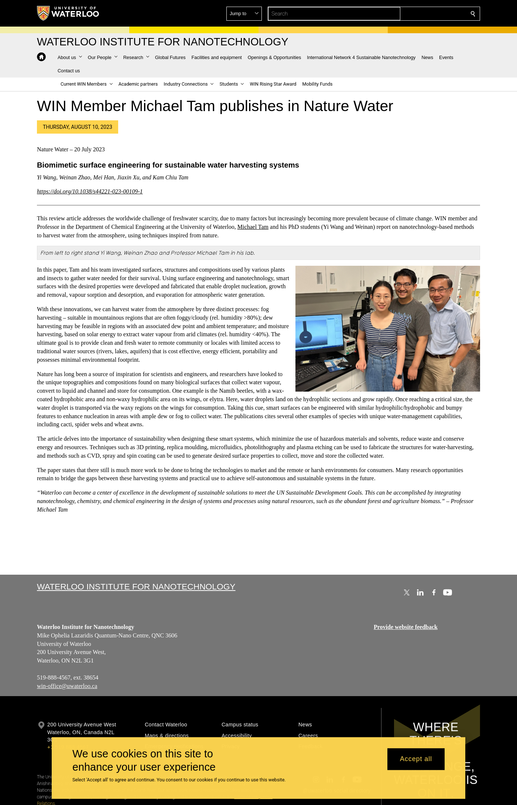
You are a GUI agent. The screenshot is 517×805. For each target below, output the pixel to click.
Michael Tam (252, 227)
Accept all (416, 759)
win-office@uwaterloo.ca (67, 686)
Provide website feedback (406, 627)
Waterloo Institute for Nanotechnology (136, 586)
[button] (419, 13)
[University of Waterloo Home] (68, 13)
